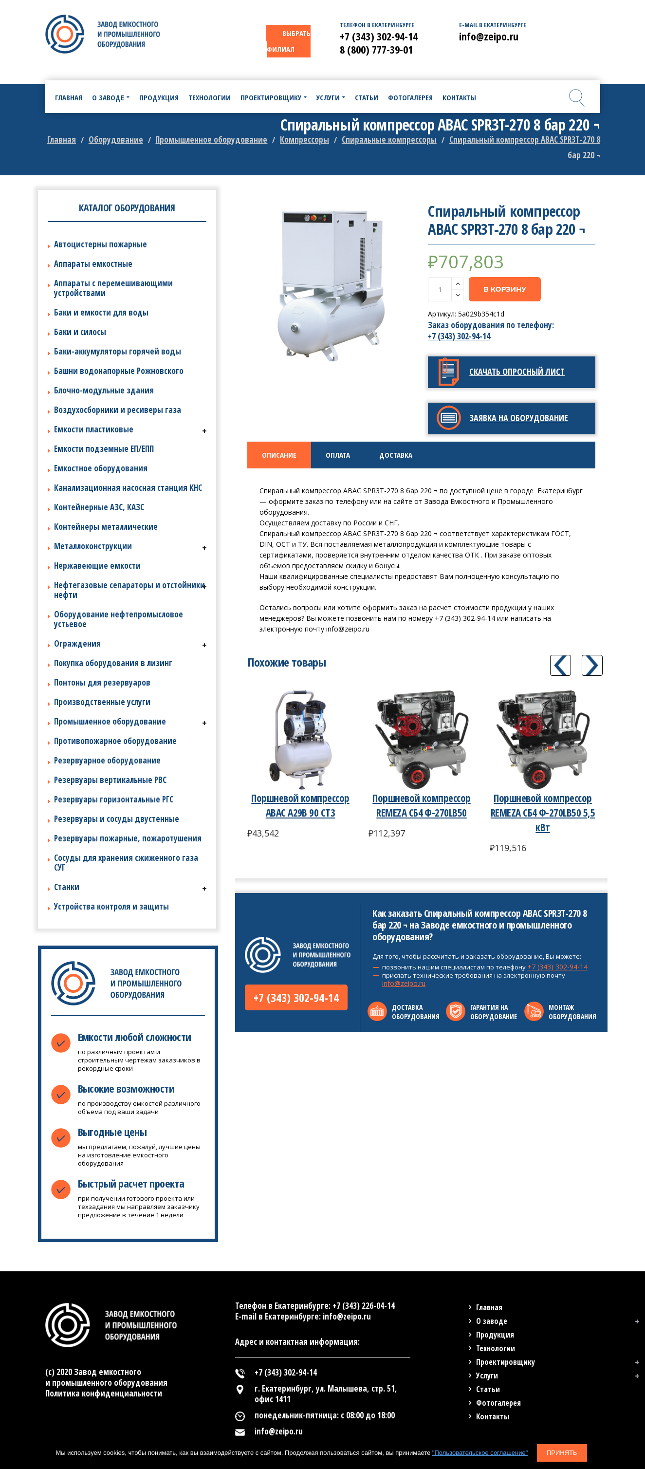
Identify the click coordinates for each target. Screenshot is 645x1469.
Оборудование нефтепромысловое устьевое (118, 619)
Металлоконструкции (93, 546)
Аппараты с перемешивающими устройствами (113, 288)
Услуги (487, 1375)
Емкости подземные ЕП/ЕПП (104, 448)
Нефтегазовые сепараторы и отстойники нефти (129, 589)
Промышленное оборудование (211, 139)
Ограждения (77, 643)
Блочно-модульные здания (104, 390)
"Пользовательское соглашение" (480, 1452)
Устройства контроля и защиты (111, 906)
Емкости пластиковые (93, 429)
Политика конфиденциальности (103, 1393)
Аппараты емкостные (93, 263)
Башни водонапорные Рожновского (119, 370)
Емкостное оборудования (100, 468)
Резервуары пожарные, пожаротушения (128, 838)
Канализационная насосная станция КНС (128, 487)
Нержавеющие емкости (97, 565)
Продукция (495, 1334)
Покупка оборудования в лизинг (113, 663)
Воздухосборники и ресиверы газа (117, 409)
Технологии (495, 1348)
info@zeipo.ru (403, 983)
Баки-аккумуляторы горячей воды (117, 351)
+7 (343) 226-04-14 (363, 1305)
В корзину (504, 289)
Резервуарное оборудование (107, 760)
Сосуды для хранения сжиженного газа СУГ (126, 862)
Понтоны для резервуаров (102, 682)
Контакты (492, 1416)
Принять (562, 1452)
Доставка (395, 455)
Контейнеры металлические (106, 526)
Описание (279, 455)
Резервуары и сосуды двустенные (116, 818)
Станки (66, 887)
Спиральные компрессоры (389, 139)
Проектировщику (505, 1362)
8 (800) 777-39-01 (376, 49)
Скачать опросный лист (517, 371)
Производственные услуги (102, 701)
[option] (331, 286)
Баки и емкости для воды (101, 312)
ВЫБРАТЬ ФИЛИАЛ (289, 41)
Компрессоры (304, 139)
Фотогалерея (498, 1402)
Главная (61, 139)
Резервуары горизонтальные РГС (113, 799)
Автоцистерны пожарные (100, 244)
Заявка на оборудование (518, 418)
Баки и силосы (80, 331)
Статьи (488, 1389)
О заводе (491, 1321)
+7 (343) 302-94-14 (459, 336)
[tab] (279, 455)
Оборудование (116, 139)
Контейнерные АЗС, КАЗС (99, 507)
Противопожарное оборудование (115, 740)
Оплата (338, 455)
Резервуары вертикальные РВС (110, 779)
